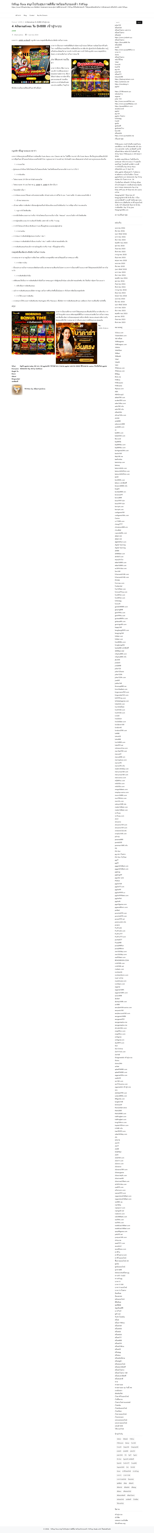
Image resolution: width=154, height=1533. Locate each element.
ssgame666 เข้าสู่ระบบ (123, 1087)
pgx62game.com (121, 904)
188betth (118, 356)
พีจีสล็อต (118, 1302)
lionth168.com (120, 710)
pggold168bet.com (121, 866)
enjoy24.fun (119, 559)
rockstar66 (118, 972)
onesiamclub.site (120, 831)
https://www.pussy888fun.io (125, 50)
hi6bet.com (119, 636)
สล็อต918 (118, 1343)
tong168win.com (121, 1122)
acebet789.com (120, 400)
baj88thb (118, 442)
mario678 (118, 763)
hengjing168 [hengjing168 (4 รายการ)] (134, 1447)
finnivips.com (119, 583)
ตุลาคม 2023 (120, 316)
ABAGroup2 (119, 394)
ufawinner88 (119, 1178)
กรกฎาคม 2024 (121, 290)
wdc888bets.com (121, 1217)
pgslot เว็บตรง (120, 116)
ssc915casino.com (121, 1084)
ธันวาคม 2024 (120, 275)
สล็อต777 (118, 74)
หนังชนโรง (119, 94)
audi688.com (119, 427)
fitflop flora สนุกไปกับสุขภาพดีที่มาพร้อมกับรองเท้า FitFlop (50, 4)
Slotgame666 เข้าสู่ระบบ (123, 1057)
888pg (117, 374)
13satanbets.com (121, 335)
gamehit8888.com (121, 607)
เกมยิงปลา (118, 1390)
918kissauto (119, 383)
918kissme (118, 386)
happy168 (118, 627)
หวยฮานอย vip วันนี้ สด (123, 1387)
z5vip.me (118, 1240)
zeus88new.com (120, 1249)
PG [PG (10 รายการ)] (125, 1455)
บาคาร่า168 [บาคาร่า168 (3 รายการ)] (127, 1475)
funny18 (117, 64)
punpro (117, 925)
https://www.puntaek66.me (124, 136)
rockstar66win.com (121, 975)
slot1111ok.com (120, 1052)
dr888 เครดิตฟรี (24, 40)
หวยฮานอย (119, 1385)
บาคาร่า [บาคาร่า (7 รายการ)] (119, 1475)
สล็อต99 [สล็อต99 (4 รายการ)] (131, 1483)
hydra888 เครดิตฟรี (122, 648)
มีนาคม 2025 (120, 266)
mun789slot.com (120, 798)
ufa (116, 1137)
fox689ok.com (120, 595)
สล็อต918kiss (119, 1346)
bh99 (117, 477)
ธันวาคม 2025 (120, 240)
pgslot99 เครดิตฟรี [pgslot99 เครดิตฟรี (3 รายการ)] (128, 1459)
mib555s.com (120, 783)
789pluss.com (120, 368)
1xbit (116, 365)
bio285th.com (120, 480)
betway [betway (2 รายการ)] (127, 1443)
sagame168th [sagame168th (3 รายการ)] (120, 1467)
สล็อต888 (118, 45)
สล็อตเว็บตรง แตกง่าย (123, 30)
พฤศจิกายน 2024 (121, 278)
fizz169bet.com (120, 589)
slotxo (117, 55)
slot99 (117, 47)
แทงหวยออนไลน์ (121, 1423)
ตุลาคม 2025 (120, 246)
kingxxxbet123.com (121, 695)
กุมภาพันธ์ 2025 (121, 269)
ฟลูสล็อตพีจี (119, 1308)
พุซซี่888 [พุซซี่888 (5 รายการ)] (119, 1483)
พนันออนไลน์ (120, 1299)
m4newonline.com (121, 748)
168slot (117, 347)
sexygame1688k (120, 1016)
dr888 (14, 31)
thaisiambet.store (121, 1108)
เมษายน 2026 (120, 228)
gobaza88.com (120, 621)
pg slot (117, 69)
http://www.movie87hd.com (125, 101)
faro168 (117, 131)
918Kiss (117, 380)
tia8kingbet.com (120, 1116)
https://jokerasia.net (122, 82)
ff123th (117, 580)
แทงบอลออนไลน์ (121, 1420)
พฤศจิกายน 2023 (121, 313)
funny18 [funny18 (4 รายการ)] (119, 1447)
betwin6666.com (121, 468)
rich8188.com (120, 963)
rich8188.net (119, 966)
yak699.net (119, 1234)
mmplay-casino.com (122, 792)
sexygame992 (120, 1019)
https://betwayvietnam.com (124, 79)
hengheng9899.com (122, 630)
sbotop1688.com (121, 1001)
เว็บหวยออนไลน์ (121, 1414)
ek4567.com (119, 556)
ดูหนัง (117, 123)
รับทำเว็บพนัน (120, 1317)
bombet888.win (120, 492)
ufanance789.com (121, 1169)
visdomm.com (120, 1214)
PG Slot (117, 851)
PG (116, 848)
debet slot (118, 536)
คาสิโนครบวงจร (121, 1255)
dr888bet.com (120, 554)
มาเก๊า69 (118, 1311)
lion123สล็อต (119, 707)
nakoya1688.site (120, 804)
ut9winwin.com (120, 1190)
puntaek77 (118, 940)
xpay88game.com (121, 1231)
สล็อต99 (118, 1349)
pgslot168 (118, 884)
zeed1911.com (120, 1243)
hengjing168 (119, 633)
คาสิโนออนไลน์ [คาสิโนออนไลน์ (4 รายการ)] (126, 1471)
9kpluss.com (119, 388)
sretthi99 (118, 1078)
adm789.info (119, 406)
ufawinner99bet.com (122, 1181)
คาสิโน (117, 1252)
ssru (116, 1090)
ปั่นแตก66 (118, 1296)
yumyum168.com (121, 1237)
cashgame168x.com (122, 515)
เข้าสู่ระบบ (118, 1514)
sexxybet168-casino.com (123, 1007)
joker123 (118, 25)
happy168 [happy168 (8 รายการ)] (126, 1447)
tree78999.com (120, 1131)
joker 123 (118, 99)
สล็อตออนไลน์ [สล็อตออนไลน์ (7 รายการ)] (127, 1491)
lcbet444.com (120, 704)
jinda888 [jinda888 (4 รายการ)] (125, 1451)
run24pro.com (120, 984)
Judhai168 (118, 683)
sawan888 (118, 996)
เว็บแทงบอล (119, 1417)
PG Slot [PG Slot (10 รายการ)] (119, 1459)
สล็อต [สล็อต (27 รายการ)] (125, 1483)
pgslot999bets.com (121, 895)
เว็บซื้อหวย (119, 1399)
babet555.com (120, 436)
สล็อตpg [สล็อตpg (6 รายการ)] (134, 1487)
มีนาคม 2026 (120, 231)
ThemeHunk (106, 1529)
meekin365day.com (122, 769)
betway (117, 465)
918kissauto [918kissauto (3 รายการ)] (120, 1443)
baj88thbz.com (120, 444)
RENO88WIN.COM (122, 960)
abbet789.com (120, 397)
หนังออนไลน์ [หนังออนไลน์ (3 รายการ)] (120, 1499)
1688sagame (119, 341)
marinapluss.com (121, 760)
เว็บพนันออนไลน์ (121, 1408)
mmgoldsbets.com (121, 789)
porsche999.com (121, 913)
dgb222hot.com (120, 542)
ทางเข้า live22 (120, 1275)
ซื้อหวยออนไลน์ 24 (122, 1261)
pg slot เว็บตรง (120, 854)
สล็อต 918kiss (120, 1323)
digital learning (120, 545)
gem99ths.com (120, 612)
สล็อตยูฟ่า (118, 1361)
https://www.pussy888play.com (126, 104)
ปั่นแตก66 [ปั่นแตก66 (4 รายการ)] (131, 1479)
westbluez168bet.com (122, 1225)
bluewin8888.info (121, 486)
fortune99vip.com (121, 592)
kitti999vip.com (120, 698)
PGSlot (117, 881)
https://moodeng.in (122, 84)
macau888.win (120, 757)
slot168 (117, 1054)
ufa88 (117, 1149)
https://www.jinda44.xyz (123, 37)
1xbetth (117, 362)
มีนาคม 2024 (120, 302)
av (115, 430)
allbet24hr (118, 412)
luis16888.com (120, 742)
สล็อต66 (118, 35)
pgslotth (118, 901)
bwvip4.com (119, 506)
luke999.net (119, 745)
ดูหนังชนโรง (119, 128)
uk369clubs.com (120, 1184)
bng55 (117, 489)
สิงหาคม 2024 (120, 287)
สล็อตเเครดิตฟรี (120, 1376)
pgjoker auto (119, 878)
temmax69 (118, 1105)
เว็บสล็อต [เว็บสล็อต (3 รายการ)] (135, 1499)
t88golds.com (120, 1099)
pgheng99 (118, 875)
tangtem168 (119, 1102)
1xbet (117, 62)
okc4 (116, 819)
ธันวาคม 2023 (120, 310)
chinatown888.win (121, 527)
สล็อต (117, 1320)
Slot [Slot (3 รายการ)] (127, 1467)
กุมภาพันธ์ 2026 (121, 234)
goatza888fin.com (121, 618)
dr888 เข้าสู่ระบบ (103, 328)
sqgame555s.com (121, 1075)
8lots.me (118, 377)
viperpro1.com (120, 1208)
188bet (117, 353)
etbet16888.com (120, 562)
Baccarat (118, 439)
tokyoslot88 (119, 77)
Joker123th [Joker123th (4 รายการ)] (120, 1455)
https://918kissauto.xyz (123, 91)
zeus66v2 (118, 1246)
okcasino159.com (121, 825)
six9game (118, 1037)
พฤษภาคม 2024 (121, 296)
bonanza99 (119, 495)
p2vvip (117, 836)
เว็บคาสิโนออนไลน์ (122, 1396)
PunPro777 (118, 934)
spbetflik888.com (121, 1069)
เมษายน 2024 (120, 299)
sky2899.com (119, 1043)
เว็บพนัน (118, 1405)
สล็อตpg (118, 1352)
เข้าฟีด (117, 1517)
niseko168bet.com (121, 807)
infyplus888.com (121, 654)
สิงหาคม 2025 (120, 251)
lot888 (117, 733)
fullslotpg (118, 118)
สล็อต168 (118, 28)
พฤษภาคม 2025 (121, 260)
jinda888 (118, 665)
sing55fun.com (120, 1031)
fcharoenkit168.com (122, 574)
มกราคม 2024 (120, 307)
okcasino (118, 822)
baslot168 (118, 453)
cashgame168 (120, 512)
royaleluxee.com (120, 981)
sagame (117, 96)
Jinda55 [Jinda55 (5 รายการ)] (119, 1451)
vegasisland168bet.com (123, 1196)
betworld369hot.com (122, 471)
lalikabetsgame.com (122, 701)
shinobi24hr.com (121, 1028)
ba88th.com (119, 433)
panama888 (119, 839)
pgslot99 (118, 889)
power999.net (120, 919)
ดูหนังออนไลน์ (120, 1267)
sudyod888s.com (121, 1096)
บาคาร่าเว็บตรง (120, 1290)
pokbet (117, 910)
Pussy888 (118, 942)
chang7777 (119, 524)
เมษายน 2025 (120, 263)
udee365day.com (121, 1134)
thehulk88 (118, 1110)
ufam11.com (119, 1161)
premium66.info (120, 922)
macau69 (118, 754)
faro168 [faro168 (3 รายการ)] (133, 1443)
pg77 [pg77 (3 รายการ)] (130, 1455)
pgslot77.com (119, 886)
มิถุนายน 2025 (120, 257)
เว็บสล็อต (118, 1411)
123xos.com (119, 333)
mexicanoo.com (120, 777)
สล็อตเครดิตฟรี (120, 1367)
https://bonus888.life (122, 42)
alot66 (117, 418)
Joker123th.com (120, 677)
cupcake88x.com (121, 533)
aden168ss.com (120, 403)
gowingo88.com (120, 624)
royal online (119, 978)
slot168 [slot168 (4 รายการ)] (133, 1467)
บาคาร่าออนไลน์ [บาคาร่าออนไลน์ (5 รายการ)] (121, 1479)
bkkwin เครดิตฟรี (121, 483)
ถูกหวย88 (118, 1270)
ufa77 (117, 1146)
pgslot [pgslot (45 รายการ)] (135, 1455)
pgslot (117, 86)
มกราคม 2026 (120, 237)
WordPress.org (120, 1523)
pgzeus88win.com (121, 907)
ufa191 (117, 1143)
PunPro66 (118, 928)
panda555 (118, 842)
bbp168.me (119, 456)
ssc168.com (119, 1081)
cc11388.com (119, 521)
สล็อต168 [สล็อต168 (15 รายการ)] (119, 1487)
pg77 (116, 860)
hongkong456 (120, 645)
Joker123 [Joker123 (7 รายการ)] (132, 1451)
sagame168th (119, 990)
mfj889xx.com (120, 780)
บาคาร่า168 (119, 1284)
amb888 (118, 421)
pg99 (117, 863)
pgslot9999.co (120, 892)
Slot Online (119, 1049)
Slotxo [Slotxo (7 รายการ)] (118, 1471)
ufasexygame (119, 1172)
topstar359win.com (121, 1125)
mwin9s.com (119, 801)
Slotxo (117, 1060)
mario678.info (120, 766)
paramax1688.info (121, 845)
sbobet (117, 998)
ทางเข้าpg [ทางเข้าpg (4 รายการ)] (136, 1471)
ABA (116, 391)
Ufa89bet (118, 1152)
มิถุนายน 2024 (120, 293)
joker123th (118, 674)
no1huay (118, 813)
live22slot (118, 719)
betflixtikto (118, 459)
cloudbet (118, 530)
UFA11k (117, 1140)
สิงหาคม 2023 (120, 322)
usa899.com (119, 1187)
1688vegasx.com (121, 344)
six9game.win (119, 1040)
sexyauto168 (119, 1010)
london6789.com (121, 730)
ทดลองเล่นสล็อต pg (122, 1273)
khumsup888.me (120, 686)
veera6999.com (120, 1193)
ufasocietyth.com (121, 1175)
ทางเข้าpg (118, 1278)
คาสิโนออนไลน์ (120, 1258)
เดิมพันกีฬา (119, 1393)
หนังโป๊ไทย (119, 59)
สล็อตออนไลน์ (120, 1364)
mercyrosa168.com (121, 772)
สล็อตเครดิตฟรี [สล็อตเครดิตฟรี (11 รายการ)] (121, 1495)
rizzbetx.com (119, 969)
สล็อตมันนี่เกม (120, 1358)
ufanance (118, 1166)
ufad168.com (119, 1158)
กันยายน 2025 (120, 249)
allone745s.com (120, 415)
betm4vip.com (120, 462)
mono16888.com (121, 795)
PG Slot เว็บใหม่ (120, 857)
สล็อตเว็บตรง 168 (121, 1373)
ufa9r (117, 1155)
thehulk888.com (120, 1113)
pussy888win (119, 948)
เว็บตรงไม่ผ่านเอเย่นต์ (122, 1402)
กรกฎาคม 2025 (121, 254)
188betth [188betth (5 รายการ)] (125, 1439)
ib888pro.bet (119, 651)
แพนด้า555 (119, 1426)
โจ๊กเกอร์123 (119, 1429)
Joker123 (118, 668)
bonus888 (118, 498)
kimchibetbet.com (121, 689)
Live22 (117, 716)
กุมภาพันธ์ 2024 (121, 305)
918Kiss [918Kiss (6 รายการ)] (132, 1439)
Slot (116, 1046)
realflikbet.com (120, 957)
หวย (116, 1382)
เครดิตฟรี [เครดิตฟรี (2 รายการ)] (128, 1499)
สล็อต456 (118, 133)
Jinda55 (117, 663)
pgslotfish (118, 898)
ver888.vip (118, 1202)
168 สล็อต (118, 338)
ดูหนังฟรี (118, 126)
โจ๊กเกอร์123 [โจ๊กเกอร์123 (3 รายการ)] (120, 1503)
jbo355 (117, 660)
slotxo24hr (118, 1063)
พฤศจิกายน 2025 (121, 243)
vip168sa (118, 1205)
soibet (117, 1066)
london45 (118, 727)
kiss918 (117, 67)
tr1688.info (119, 1128)
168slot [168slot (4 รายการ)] (119, 1439)
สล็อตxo (118, 1355)
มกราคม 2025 (120, 272)
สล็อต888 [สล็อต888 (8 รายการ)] (126, 1487)
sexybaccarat (119, 109)
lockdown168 (119, 724)
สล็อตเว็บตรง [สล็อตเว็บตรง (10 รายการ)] (130, 1495)
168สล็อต (118, 350)
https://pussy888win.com (124, 106)
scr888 (117, 1004)
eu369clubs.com (121, 568)
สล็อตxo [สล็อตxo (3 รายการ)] (119, 1491)
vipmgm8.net (119, 1211)
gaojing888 (119, 610)
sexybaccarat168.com (122, 1013)
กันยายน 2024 (120, 284)
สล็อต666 (118, 1334)
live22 (117, 121)
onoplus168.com (121, 833)
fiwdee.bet (118, 586)
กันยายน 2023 (120, 319)
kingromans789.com (122, 692)
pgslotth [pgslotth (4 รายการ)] (119, 1463)
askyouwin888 (120, 424)
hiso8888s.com (120, 642)
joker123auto (119, 671)
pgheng (117, 872)
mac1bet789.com (121, 751)
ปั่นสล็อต (118, 1293)
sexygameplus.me (121, 1022)
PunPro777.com (120, 937)
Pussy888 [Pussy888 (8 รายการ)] (134, 1463)
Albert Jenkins (18, 35)
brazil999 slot (120, 500)
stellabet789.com (121, 1093)
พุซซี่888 (118, 1305)
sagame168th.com (121, 993)
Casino (117, 518)
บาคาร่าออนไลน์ (121, 1287)
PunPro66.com (120, 931)
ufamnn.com (119, 1163)
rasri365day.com (121, 951)
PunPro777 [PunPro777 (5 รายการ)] (126, 1463)
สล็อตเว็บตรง (119, 32)
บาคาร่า (118, 52)
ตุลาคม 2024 (120, 281)
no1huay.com (119, 816)
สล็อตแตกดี (119, 1379)
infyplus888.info (120, 657)
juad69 (117, 680)
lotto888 (118, 739)
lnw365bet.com (120, 721)
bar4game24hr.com (122, 450)
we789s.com (119, 1219)
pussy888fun (119, 945)
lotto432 (118, 736)
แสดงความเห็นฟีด (121, 1520)
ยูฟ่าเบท (118, 1314)
